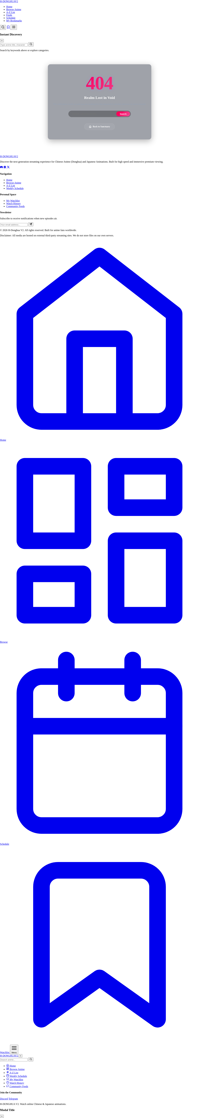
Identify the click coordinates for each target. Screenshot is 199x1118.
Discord (4, 1098)
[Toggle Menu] (14, 27)
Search (123, 114)
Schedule (10, 18)
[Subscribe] (30, 224)
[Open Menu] (14, 1049)
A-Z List (10, 12)
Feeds (9, 15)
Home (9, 6)
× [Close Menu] (20, 1056)
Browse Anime (13, 9)
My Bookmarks (14, 20)
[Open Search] (3, 27)
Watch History (13, 203)
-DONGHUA (9, 1)
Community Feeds (15, 206)
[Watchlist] (9, 28)
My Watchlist (13, 200)
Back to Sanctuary (99, 126)
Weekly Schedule (15, 188)
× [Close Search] (2, 40)
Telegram (13, 1098)
